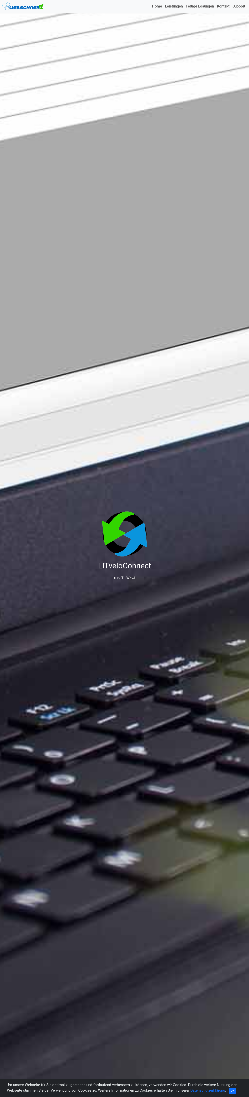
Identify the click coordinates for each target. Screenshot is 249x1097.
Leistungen (174, 6)
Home (157, 6)
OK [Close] (232, 1090)
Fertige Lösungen (200, 6)
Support (238, 6)
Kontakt (223, 6)
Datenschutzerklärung (207, 1090)
